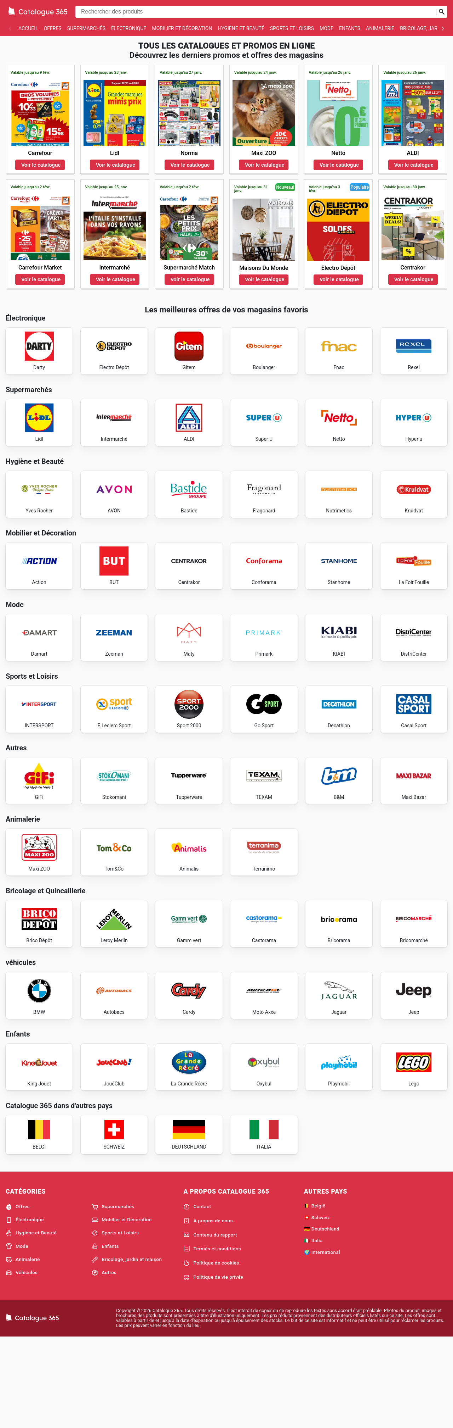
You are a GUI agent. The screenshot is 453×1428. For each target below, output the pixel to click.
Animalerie (380, 28)
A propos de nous (208, 1310)
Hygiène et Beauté (241, 28)
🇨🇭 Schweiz (317, 1307)
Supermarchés (86, 28)
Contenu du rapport (210, 1325)
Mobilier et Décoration (182, 28)
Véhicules (22, 1362)
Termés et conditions (212, 1339)
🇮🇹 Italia (313, 1330)
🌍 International (322, 1342)
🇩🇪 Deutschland (321, 1319)
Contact (197, 1296)
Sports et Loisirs (292, 28)
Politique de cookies (211, 1353)
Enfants (349, 28)
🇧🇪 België (315, 1295)
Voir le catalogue (41, 165)
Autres (104, 1362)
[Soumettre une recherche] (441, 11)
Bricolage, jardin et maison (127, 1349)
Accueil (28, 28)
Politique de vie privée (213, 1367)
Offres (53, 28)
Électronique (128, 28)
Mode (326, 28)
